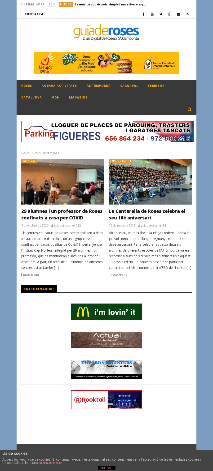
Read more (31, 274)
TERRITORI (157, 86)
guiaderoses (62, 225)
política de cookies (50, 463)
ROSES (26, 86)
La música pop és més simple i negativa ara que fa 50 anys (110, 4)
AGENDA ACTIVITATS (59, 86)
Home (25, 153)
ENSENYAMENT (121, 161)
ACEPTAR (106, 468)
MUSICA (66, 4)
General (29, 161)
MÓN (55, 97)
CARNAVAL (129, 86)
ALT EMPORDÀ (99, 86)
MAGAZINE (78, 97)
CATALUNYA (31, 97)
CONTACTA (34, 14)
